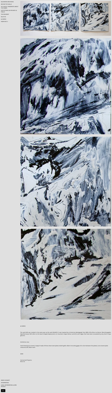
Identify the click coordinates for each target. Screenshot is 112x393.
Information (5, 382)
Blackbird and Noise (7, 1)
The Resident (5, 14)
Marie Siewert (5, 380)
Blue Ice (3, 16)
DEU (3, 390)
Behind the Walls (6, 4)
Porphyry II (4, 21)
